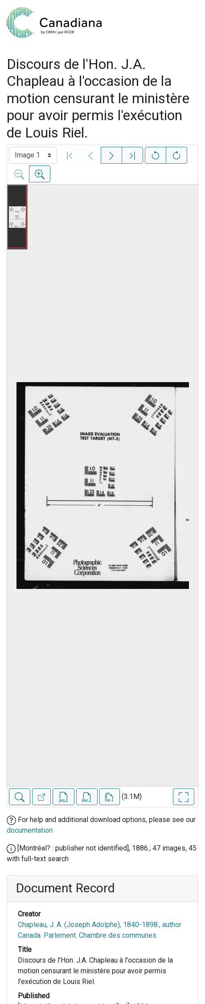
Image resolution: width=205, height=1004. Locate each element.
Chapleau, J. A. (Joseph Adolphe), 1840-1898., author (99, 924)
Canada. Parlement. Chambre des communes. (88, 935)
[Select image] (33, 155)
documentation (30, 830)
